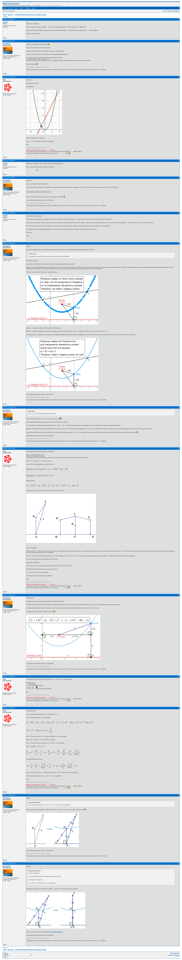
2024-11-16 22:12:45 (9, 41)
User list (10, 8)
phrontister (6, 44)
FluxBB (177, 955)
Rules (16, 8)
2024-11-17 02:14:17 (9, 177)
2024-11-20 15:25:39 (9, 407)
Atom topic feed (174, 953)
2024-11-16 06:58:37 (9, 19)
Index (4, 8)
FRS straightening (57, 932)
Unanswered (175, 11)
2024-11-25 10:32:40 (9, 795)
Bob (4, 80)
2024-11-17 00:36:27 (9, 160)
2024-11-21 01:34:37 (9, 676)
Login (33, 8)
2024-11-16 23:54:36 (9, 77)
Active (169, 11)
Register (27, 8)
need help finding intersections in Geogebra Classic (30, 14)
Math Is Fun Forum (11, 4)
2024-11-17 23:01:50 (9, 243)
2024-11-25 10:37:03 (9, 863)
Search (21, 8)
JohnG (5, 22)
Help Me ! (10, 14)
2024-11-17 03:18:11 (9, 213)
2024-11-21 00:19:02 (9, 595)
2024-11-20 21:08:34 (9, 448)
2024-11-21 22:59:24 (9, 708)
